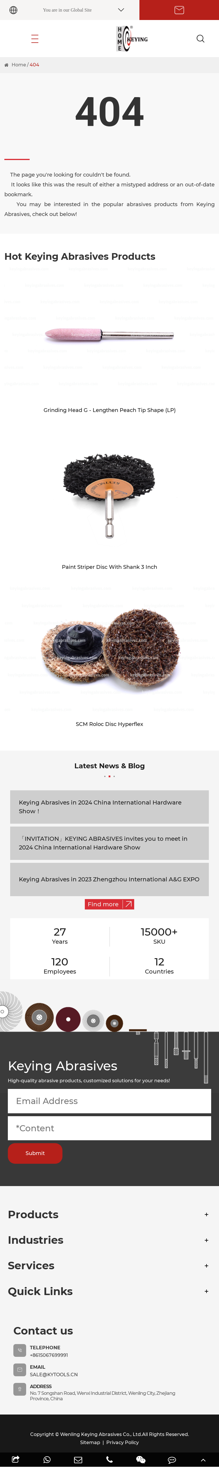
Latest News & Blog (109, 769)
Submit (35, 1153)
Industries (35, 1240)
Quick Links (40, 1291)
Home (19, 65)
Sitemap (90, 1442)
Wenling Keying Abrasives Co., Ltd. (101, 1434)
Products (33, 1214)
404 (34, 65)
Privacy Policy (122, 1442)
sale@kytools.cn (54, 1374)
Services (31, 1265)
